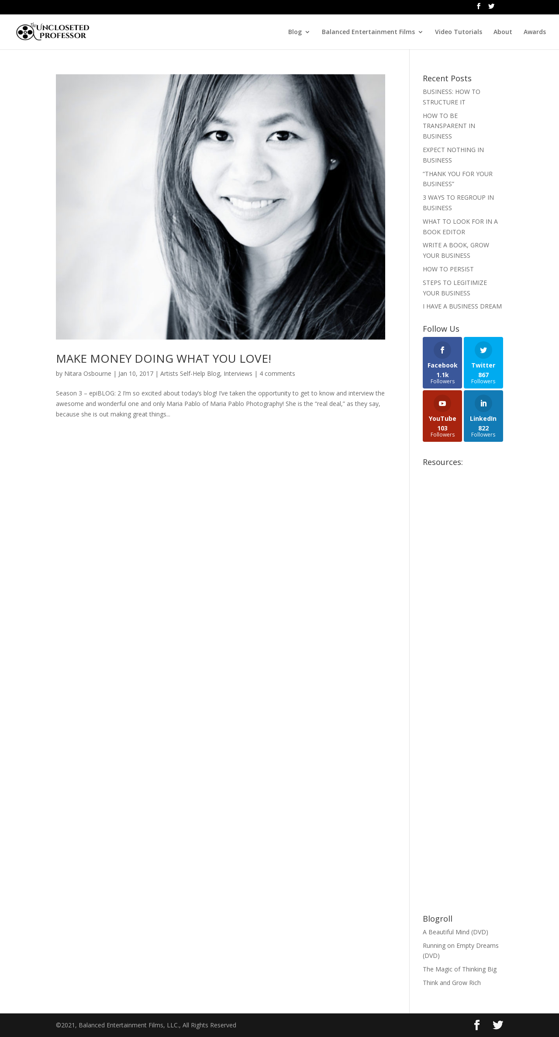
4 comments (277, 373)
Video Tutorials (458, 32)
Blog (295, 32)
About (502, 32)
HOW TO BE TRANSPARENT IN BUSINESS (449, 126)
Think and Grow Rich (452, 982)
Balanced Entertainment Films (368, 32)
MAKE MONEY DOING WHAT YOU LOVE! (163, 358)
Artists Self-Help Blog (190, 373)
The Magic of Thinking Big (460, 969)
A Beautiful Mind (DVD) (455, 932)
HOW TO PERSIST (448, 269)
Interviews (238, 373)
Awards (535, 32)
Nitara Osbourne (87, 373)
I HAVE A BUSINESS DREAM (462, 306)
